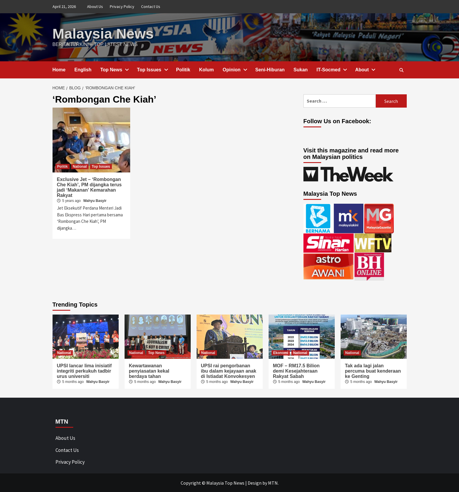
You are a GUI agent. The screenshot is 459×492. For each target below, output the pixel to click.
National (80, 166)
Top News (114, 69)
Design (255, 483)
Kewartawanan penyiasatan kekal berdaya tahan (149, 371)
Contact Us (150, 6)
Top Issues (152, 69)
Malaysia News (103, 33)
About (365, 69)
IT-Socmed (331, 69)
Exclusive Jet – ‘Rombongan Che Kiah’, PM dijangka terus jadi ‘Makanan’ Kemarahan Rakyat (89, 187)
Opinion (234, 69)
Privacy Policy (122, 6)
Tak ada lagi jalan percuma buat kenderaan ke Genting (373, 371)
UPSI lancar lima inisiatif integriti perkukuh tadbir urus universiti (84, 371)
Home (59, 69)
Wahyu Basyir (95, 200)
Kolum (206, 69)
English (83, 69)
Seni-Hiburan (270, 69)
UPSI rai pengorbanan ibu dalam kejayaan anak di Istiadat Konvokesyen (229, 371)
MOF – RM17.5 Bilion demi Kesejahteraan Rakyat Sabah (296, 371)
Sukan (300, 69)
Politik (183, 69)
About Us (95, 6)
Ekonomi (280, 353)
